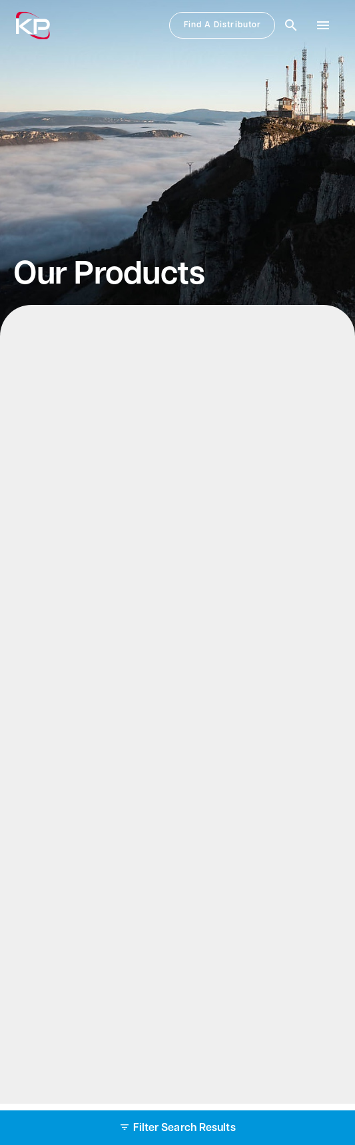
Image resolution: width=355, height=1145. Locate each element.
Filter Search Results (177, 1128)
